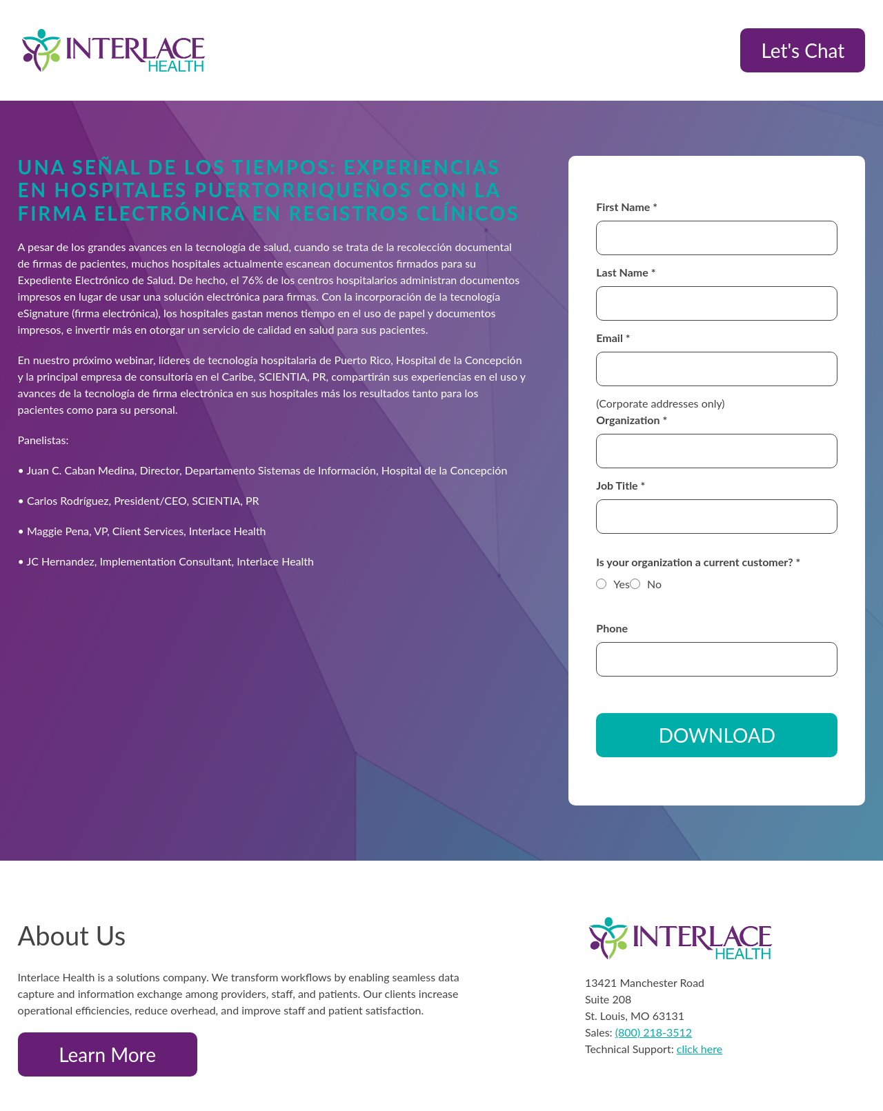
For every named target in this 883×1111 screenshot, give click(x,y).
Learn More (107, 1054)
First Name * (626, 206)
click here (699, 1048)
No (654, 583)
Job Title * (620, 485)
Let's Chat (802, 50)
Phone (612, 627)
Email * (613, 337)
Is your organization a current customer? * (698, 561)
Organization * (631, 419)
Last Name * (625, 272)
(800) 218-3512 (653, 1032)
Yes (621, 583)
